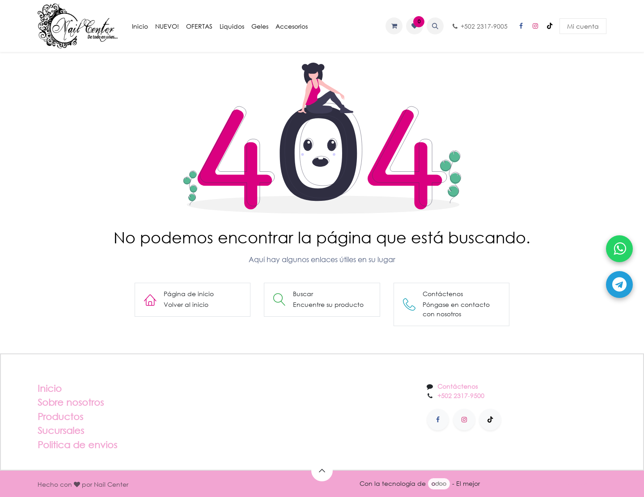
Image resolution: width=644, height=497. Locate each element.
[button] (435, 25)
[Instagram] (535, 26)
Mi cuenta (583, 26)
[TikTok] (549, 26)
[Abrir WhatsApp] (619, 248)
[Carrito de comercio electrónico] (394, 25)
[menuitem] (140, 26)
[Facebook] (521, 26)
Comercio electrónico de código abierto (544, 483)
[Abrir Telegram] (619, 284)
